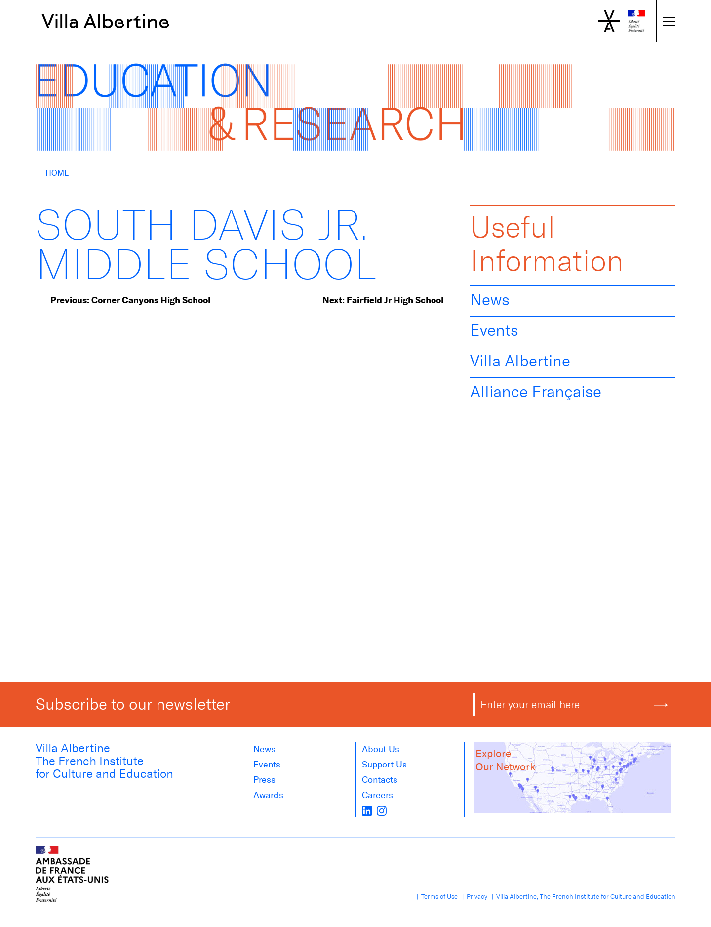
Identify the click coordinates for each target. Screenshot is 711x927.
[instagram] (382, 810)
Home (57, 173)
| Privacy (473, 896)
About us (380, 749)
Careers (377, 795)
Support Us (384, 764)
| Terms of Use (436, 896)
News (490, 300)
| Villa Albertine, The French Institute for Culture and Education (582, 896)
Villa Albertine (105, 21)
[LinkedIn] (367, 810)
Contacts (379, 779)
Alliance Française (535, 392)
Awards (268, 795)
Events (494, 330)
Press (264, 779)
